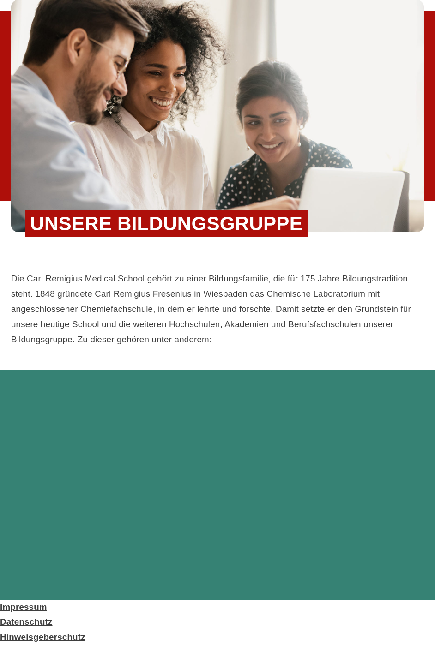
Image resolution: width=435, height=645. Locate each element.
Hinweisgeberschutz (42, 637)
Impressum (23, 607)
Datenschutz (26, 622)
